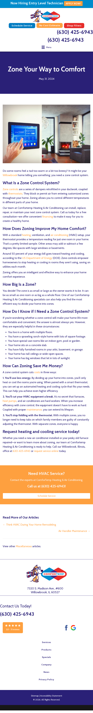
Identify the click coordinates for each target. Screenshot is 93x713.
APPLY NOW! (73, 3)
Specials (46, 657)
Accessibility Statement (51, 695)
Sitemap (35, 695)
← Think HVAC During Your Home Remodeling (29, 524)
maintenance (34, 409)
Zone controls (10, 189)
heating (26, 235)
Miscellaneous (24, 546)
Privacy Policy (46, 679)
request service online (46, 451)
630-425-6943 (21, 451)
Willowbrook (10, 175)
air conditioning (59, 235)
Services (46, 642)
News (46, 672)
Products (46, 649)
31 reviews (15, 629)
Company (46, 664)
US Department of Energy (37, 258)
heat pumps (9, 401)
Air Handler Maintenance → (74, 531)
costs (37, 372)
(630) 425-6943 (75, 32)
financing (48, 216)
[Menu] (46, 47)
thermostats (15, 193)
